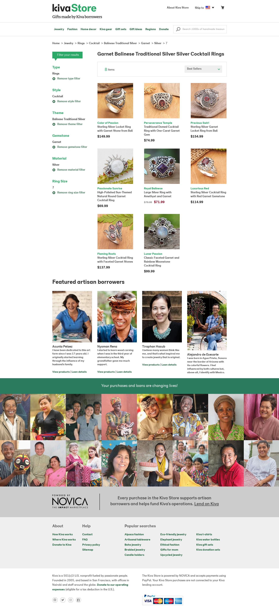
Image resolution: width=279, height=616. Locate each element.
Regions (150, 29)
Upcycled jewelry (171, 555)
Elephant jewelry (171, 539)
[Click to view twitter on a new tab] (64, 600)
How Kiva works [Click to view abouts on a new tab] (62, 534)
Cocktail (57, 96)
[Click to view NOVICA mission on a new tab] (70, 501)
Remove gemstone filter (69, 147)
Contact (87, 534)
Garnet (56, 142)
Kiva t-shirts (204, 534)
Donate (164, 29)
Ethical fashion (169, 544)
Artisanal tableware (137, 539)
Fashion (72, 29)
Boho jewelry (133, 544)
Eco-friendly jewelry (173, 534)
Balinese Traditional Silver (68, 119)
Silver (55, 165)
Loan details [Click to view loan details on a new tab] (79, 372)
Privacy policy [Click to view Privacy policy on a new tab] (91, 544)
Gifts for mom (169, 549)
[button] (178, 30)
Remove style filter (66, 101)
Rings (55, 73)
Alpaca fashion (134, 534)
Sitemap (87, 549)
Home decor (88, 29)
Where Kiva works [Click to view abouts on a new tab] (64, 539)
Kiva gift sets (204, 544)
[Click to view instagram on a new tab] (72, 600)
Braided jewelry (135, 549)
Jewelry (59, 29)
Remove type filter (66, 78)
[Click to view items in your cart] (222, 8)
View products (61, 372)
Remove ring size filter (68, 192)
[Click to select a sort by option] (203, 69)
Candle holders (134, 555)
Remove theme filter (67, 124)
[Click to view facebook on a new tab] (79, 600)
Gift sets (120, 29)
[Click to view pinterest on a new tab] (56, 600)
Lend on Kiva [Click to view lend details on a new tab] (206, 504)
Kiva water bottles (208, 539)
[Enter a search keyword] (200, 29)
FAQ (85, 539)
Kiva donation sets (208, 549)
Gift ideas (136, 29)
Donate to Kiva (61, 544)
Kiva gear (106, 29)
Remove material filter (68, 170)
